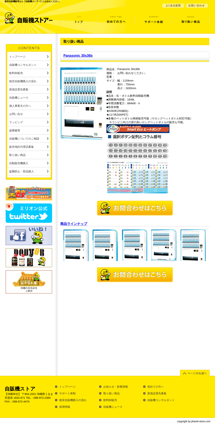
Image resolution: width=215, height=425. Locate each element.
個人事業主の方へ (20, 105)
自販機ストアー (30, 18)
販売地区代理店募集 (21, 146)
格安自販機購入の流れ (23, 81)
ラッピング (16, 122)
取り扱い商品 (190, 21)
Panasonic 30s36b (78, 55)
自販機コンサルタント (23, 64)
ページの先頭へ (195, 373)
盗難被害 (14, 130)
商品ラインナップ (73, 224)
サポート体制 (153, 21)
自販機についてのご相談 (24, 138)
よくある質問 (173, 5)
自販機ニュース (18, 97)
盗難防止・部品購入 (21, 171)
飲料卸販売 (16, 73)
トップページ (78, 21)
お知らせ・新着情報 (115, 386)
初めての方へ (116, 21)
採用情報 (64, 406)
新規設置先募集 (18, 89)
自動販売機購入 (18, 163)
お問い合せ (196, 5)
